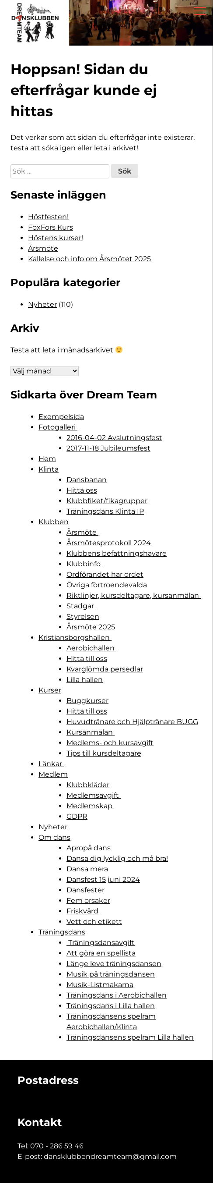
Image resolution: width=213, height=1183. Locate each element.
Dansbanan (86, 480)
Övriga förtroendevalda (106, 585)
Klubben (53, 522)
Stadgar (81, 606)
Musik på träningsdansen (110, 974)
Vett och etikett (94, 921)
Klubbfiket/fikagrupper (106, 501)
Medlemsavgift (93, 795)
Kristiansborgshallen (75, 637)
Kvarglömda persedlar (104, 669)
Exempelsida (61, 416)
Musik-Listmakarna (99, 985)
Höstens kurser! (55, 238)
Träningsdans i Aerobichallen (116, 995)
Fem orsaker (88, 900)
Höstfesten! (48, 217)
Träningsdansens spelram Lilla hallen (130, 1037)
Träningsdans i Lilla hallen (110, 1006)
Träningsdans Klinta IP (105, 511)
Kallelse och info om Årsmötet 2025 (89, 259)
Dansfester (85, 890)
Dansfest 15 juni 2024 (103, 879)
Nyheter (42, 304)
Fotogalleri (57, 427)
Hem (47, 459)
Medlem (53, 774)
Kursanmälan (90, 732)
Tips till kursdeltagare (103, 753)
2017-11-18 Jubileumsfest (108, 448)
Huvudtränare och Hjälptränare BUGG (132, 722)
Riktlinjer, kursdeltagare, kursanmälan (133, 595)
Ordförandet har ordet (104, 574)
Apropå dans (88, 848)
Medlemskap (90, 806)
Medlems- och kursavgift (110, 743)
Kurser (49, 690)
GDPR (76, 816)
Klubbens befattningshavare (116, 553)
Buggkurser (87, 700)
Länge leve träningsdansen (113, 963)
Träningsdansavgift (100, 942)
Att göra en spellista (101, 953)
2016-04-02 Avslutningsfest (114, 437)
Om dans (54, 837)
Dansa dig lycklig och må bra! (117, 858)
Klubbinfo (84, 564)
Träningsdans (61, 932)
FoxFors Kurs (50, 227)
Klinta (48, 469)
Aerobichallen (91, 648)
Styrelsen (82, 616)
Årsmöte (43, 248)
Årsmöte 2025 (90, 627)
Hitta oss (81, 490)
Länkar (51, 764)
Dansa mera (87, 869)
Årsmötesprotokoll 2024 (108, 543)
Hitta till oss (86, 658)
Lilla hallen (84, 679)
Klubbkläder (87, 785)
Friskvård (82, 911)
